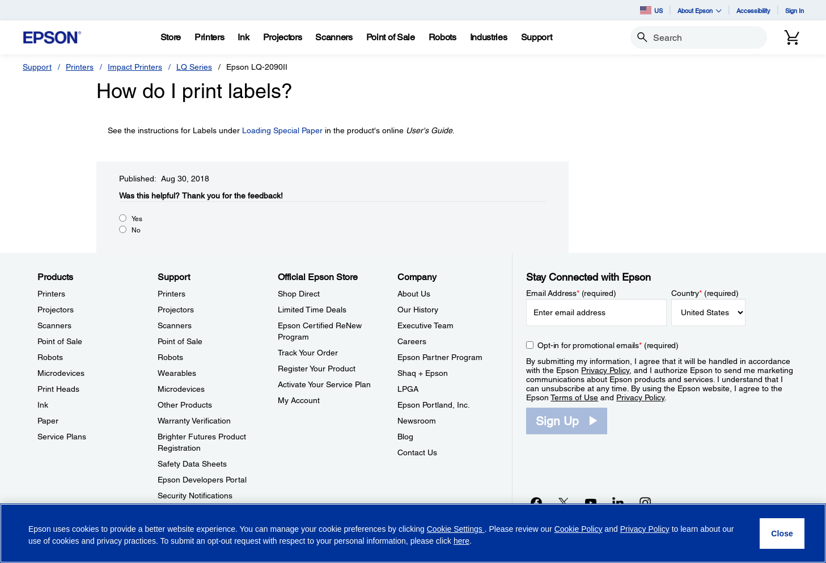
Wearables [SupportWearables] (177, 373)
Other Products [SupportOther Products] (185, 404)
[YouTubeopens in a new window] (591, 502)
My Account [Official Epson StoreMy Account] (299, 400)
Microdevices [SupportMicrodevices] (181, 388)
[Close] (782, 533)
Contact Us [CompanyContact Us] (417, 452)
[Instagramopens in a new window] (645, 502)
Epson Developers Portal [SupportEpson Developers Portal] (202, 479)
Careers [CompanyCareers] (411, 341)
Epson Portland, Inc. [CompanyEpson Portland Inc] (433, 404)
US (651, 10)
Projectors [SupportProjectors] (176, 309)
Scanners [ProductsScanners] (54, 325)
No (136, 230)
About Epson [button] (699, 10)
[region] (413, 533)
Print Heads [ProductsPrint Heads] (58, 388)
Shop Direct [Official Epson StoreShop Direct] (299, 293)
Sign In (794, 10)
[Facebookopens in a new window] (536, 502)
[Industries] (488, 37)
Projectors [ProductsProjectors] (55, 309)
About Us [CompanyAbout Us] (413, 293)
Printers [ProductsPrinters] (51, 293)
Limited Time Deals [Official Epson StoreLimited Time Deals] (312, 309)
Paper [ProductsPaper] (47, 420)
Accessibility (753, 10)
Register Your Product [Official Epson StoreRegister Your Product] (316, 368)
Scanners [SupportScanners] (175, 325)
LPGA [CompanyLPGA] (407, 388)
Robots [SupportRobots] (170, 357)
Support (37, 66)
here (461, 540)
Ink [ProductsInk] (42, 404)
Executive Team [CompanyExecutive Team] (425, 325)
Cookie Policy (578, 529)
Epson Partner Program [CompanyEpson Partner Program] (439, 357)
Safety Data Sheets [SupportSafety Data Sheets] (192, 463)
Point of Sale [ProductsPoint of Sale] (59, 341)
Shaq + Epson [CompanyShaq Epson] (422, 373)
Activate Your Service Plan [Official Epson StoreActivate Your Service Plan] (324, 384)
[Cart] (792, 37)
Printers (80, 66)
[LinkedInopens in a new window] (618, 502)
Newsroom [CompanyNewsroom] (416, 420)
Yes (137, 219)
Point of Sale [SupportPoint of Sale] (180, 341)
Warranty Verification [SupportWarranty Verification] (194, 420)
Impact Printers (135, 66)
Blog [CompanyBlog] (405, 436)
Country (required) (705, 293)
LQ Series (194, 66)
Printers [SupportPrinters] (171, 293)
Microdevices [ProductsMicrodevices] (60, 373)
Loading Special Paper (282, 130)
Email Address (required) (571, 293)
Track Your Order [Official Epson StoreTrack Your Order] (308, 352)
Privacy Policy (605, 370)
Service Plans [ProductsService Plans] (61, 436)
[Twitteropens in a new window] (563, 502)
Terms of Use (574, 397)
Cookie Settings (456, 529)
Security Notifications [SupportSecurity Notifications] (195, 495)
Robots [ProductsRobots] (50, 357)
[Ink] (243, 37)
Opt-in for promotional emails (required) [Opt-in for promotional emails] (608, 345)
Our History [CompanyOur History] (417, 309)
